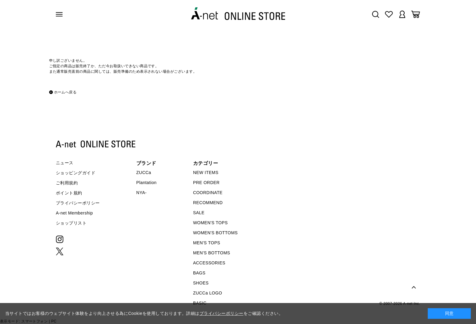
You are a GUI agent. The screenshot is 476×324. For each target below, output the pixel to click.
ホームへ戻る (65, 92)
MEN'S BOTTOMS (211, 252)
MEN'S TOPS (206, 242)
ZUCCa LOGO (207, 293)
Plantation (146, 182)
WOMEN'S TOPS (210, 222)
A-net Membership (74, 213)
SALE (199, 212)
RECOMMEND (208, 202)
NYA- (141, 192)
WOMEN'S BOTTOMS (215, 232)
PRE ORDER (206, 182)
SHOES (201, 282)
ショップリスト (71, 223)
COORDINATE (208, 192)
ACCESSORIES (209, 262)
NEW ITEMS (206, 172)
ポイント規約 (69, 192)
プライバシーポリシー (78, 202)
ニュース (64, 162)
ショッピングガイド (75, 172)
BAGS (199, 272)
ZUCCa (143, 172)
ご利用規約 (67, 182)
